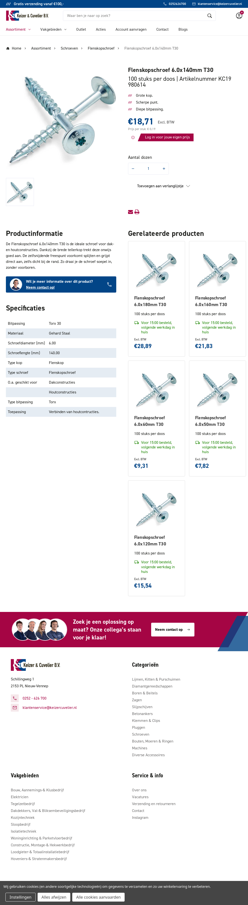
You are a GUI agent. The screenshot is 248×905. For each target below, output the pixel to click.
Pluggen (138, 727)
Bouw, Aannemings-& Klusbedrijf (37, 790)
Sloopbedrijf (20, 824)
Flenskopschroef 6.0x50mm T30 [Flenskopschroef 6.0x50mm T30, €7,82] (210, 421)
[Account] (239, 16)
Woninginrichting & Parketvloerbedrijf (41, 838)
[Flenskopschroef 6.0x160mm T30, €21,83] (217, 269)
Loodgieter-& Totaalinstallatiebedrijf (40, 851)
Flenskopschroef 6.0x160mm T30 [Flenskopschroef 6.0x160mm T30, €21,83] (211, 301)
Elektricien (19, 796)
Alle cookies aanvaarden (98, 897)
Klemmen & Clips (146, 720)
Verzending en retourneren (153, 803)
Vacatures (140, 796)
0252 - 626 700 (34, 698)
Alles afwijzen (54, 897)
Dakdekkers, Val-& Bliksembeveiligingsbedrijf (48, 810)
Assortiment (18, 29)
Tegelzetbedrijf (23, 803)
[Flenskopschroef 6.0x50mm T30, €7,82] (217, 389)
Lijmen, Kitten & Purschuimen (156, 679)
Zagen (137, 699)
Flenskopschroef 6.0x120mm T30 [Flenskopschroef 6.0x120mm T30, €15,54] (150, 540)
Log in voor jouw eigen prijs (167, 137)
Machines (139, 748)
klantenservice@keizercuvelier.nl (50, 707)
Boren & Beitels (145, 693)
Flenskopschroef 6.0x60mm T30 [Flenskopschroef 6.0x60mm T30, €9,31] (149, 421)
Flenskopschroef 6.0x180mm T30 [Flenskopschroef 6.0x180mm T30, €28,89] (150, 301)
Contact (162, 29)
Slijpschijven (142, 706)
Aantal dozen (140, 157)
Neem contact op (172, 629)
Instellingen (20, 897)
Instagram (140, 817)
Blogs (183, 29)
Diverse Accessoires (148, 754)
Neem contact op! (40, 287)
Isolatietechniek (23, 831)
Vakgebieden (53, 29)
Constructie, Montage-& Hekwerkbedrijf (43, 845)
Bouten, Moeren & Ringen (152, 741)
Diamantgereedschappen (152, 686)
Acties (101, 29)
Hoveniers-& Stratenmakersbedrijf (39, 858)
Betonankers (142, 713)
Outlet (81, 29)
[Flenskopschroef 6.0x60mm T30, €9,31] (156, 389)
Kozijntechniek (23, 817)
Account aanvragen (131, 29)
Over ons (139, 790)
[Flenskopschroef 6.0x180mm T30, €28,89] (156, 269)
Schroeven (140, 734)
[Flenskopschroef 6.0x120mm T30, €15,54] (156, 508)
